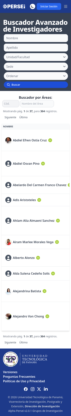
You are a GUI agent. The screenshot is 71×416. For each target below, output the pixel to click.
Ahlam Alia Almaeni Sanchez (34, 221)
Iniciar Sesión (49, 6)
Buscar (13, 84)
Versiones (10, 372)
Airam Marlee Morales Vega (33, 242)
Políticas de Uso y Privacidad (24, 381)
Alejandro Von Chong (28, 316)
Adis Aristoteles (24, 200)
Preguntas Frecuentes (19, 376)
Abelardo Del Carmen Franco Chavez (39, 185)
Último (23, 117)
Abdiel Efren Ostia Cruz (30, 140)
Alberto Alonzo (24, 258)
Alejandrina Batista (27, 291)
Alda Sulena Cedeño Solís (31, 273)
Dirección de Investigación (42, 406)
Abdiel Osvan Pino (26, 163)
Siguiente (10, 117)
